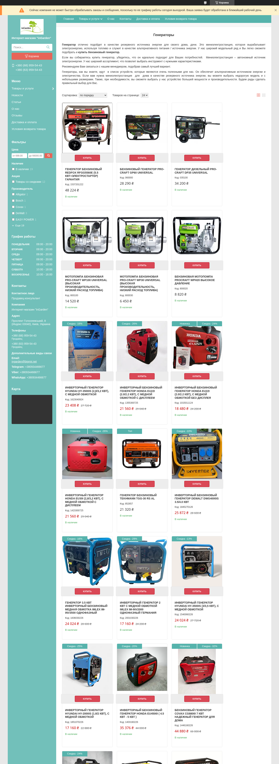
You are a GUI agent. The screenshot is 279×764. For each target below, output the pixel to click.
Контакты (125, 18)
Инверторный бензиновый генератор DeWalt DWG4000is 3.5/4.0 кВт (239, 387)
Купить (86, 155)
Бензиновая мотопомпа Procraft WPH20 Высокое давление (137, 278)
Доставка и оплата (24, 122)
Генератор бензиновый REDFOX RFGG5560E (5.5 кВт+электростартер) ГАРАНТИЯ (83, 171)
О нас (15, 108)
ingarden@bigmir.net (24, 361)
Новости (17, 95)
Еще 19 (19, 225)
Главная (69, 18)
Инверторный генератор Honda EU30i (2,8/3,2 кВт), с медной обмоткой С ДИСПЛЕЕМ (136, 387)
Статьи (16, 102)
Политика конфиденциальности (171, 760)
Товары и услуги (23, 88)
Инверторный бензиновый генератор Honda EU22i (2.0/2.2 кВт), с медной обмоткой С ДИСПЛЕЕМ (240, 281)
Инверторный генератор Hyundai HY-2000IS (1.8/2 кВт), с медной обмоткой (241, 494)
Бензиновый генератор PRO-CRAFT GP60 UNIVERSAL (137, 168)
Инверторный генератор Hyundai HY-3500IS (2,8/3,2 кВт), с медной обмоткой (188, 278)
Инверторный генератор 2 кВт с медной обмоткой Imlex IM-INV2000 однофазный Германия (137, 495)
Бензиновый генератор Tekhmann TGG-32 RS (83, 695)
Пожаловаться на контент (138, 760)
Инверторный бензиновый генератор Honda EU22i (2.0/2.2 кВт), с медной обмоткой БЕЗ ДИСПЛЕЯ (84, 389)
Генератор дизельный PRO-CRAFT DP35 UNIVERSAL (189, 168)
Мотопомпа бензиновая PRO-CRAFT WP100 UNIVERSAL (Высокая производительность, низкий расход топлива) (240, 173)
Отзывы (17, 115)
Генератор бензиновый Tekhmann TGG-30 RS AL (187, 384)
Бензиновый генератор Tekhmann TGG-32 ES (135, 695)
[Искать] (48, 47)
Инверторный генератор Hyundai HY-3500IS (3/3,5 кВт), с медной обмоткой (189, 494)
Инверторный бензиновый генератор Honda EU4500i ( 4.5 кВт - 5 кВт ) (83, 603)
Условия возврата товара (29, 129)
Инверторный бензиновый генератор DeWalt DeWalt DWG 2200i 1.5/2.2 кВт (188, 603)
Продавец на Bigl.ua (139, 756)
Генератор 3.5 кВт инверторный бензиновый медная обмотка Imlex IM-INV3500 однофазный (84, 497)
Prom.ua (156, 753)
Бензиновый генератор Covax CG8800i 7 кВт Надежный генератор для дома (137, 603)
